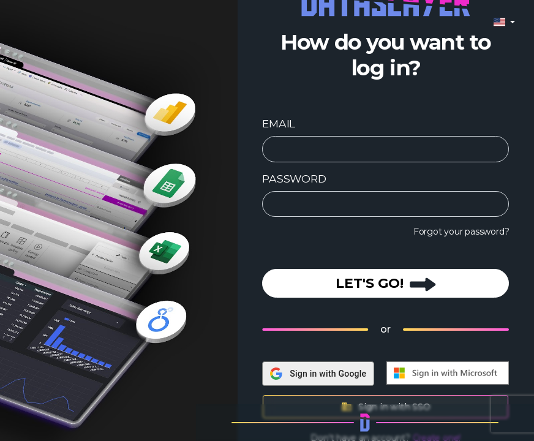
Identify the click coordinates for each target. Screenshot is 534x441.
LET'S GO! (386, 283)
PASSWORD (294, 178)
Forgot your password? (461, 231)
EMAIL (278, 123)
